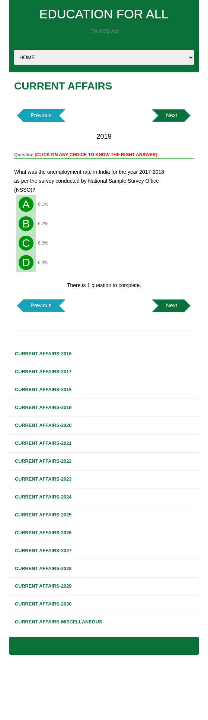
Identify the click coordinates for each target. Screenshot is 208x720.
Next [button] (171, 115)
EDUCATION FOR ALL (104, 14)
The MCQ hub (104, 30)
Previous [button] (41, 115)
